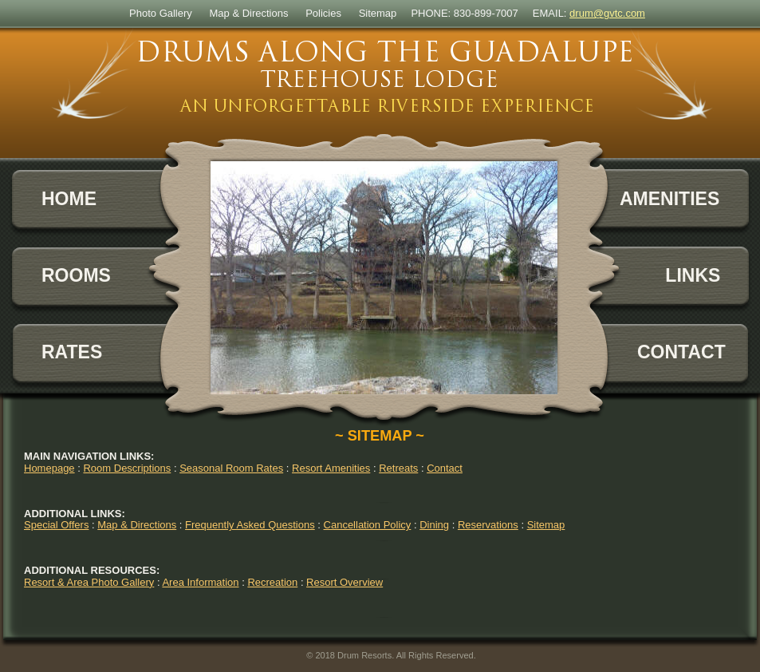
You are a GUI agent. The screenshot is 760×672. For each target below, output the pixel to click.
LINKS (692, 275)
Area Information (200, 582)
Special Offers (56, 525)
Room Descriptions (127, 468)
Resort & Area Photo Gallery (89, 582)
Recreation (272, 582)
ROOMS (76, 275)
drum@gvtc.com (607, 13)
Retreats (398, 468)
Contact (445, 468)
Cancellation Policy (368, 525)
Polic (316, 13)
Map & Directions (248, 13)
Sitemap (378, 13)
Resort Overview (344, 582)
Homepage (49, 468)
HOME (68, 198)
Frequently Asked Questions (250, 525)
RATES (71, 352)
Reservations (488, 525)
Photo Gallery (160, 13)
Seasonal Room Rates (231, 468)
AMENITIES (669, 198)
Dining (434, 525)
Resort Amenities (331, 468)
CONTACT (681, 352)
